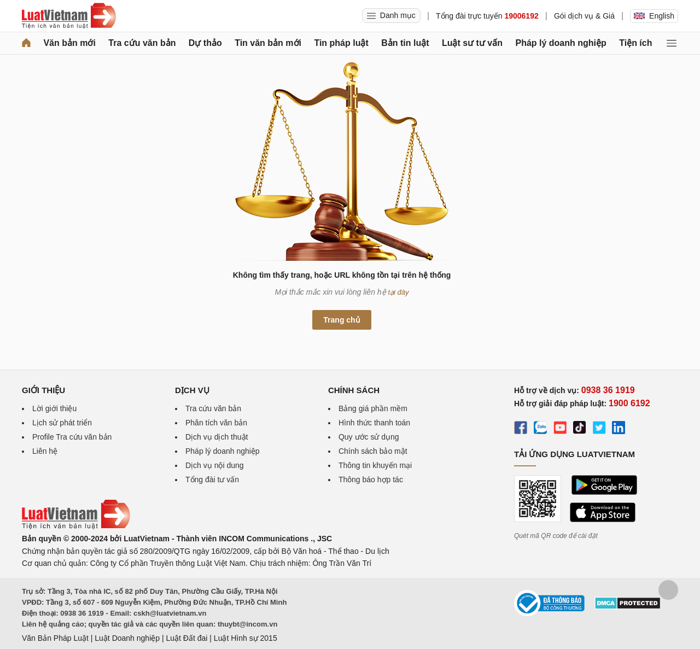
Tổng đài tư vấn (212, 479)
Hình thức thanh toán (374, 422)
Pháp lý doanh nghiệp (560, 43)
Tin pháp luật (341, 43)
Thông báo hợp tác (371, 479)
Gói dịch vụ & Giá (584, 15)
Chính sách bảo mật (373, 451)
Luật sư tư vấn (472, 43)
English (654, 15)
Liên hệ (44, 451)
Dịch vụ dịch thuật (216, 436)
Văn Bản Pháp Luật (55, 638)
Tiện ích (635, 43)
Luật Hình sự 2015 (245, 638)
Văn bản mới (69, 43)
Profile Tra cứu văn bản (72, 436)
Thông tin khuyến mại (375, 465)
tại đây (398, 292)
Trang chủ (341, 319)
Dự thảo (205, 43)
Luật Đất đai (186, 638)
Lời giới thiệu (54, 408)
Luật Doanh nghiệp (127, 638)
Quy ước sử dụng (369, 436)
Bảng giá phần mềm (373, 408)
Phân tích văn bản (216, 422)
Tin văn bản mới (268, 43)
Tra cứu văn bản (142, 43)
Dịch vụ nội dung (214, 465)
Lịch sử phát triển (62, 422)
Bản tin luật (405, 43)
